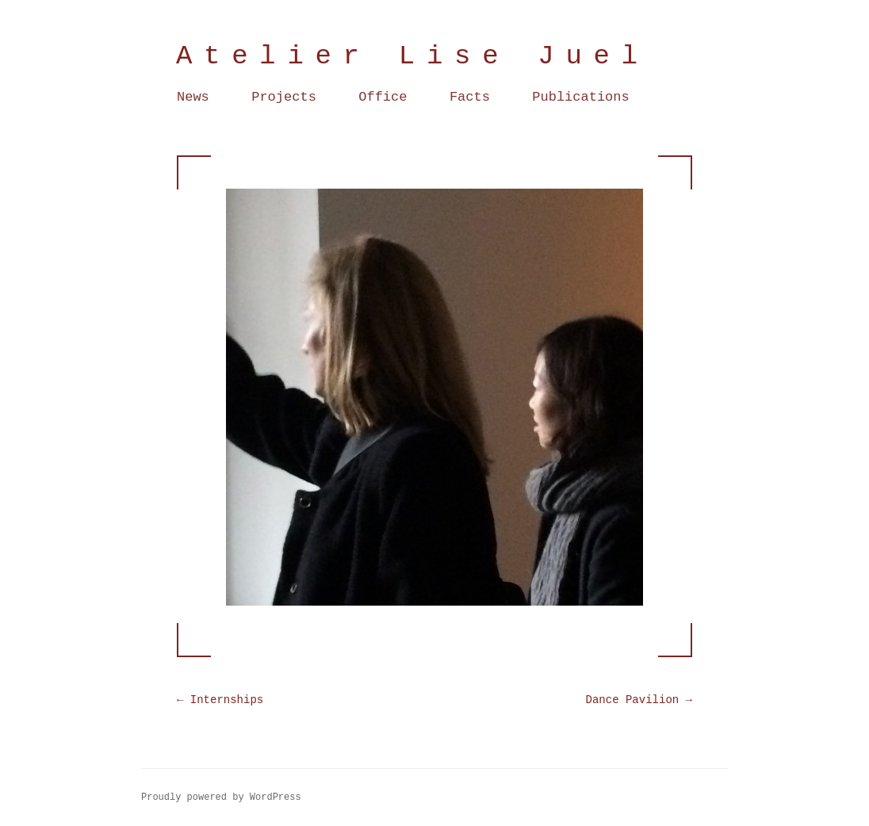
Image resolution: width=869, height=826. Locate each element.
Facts (470, 97)
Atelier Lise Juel (412, 56)
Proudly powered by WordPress (221, 797)
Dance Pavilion (639, 700)
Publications (580, 97)
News (193, 97)
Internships (220, 700)
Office (382, 97)
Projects (283, 97)
